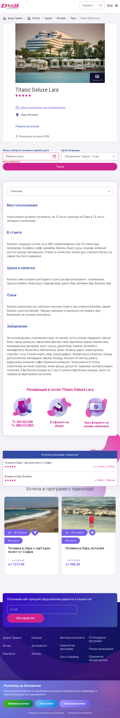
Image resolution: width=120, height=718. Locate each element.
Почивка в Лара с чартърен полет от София (28, 462)
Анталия (61, 18)
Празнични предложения (98, 649)
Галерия (60, 53)
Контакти (9, 645)
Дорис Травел (13, 18)
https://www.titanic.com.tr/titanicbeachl (42, 107)
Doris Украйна (69, 648)
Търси (60, 166)
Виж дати (13, 540)
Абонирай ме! (94, 609)
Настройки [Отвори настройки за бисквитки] (46, 703)
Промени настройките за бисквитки (46, 713)
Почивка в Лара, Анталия (18, 476)
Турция (48, 18)
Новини (36, 629)
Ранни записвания (101, 640)
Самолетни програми (67, 638)
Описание (16, 191)
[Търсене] (101, 5)
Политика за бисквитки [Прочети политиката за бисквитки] (79, 713)
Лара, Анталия (26, 115)
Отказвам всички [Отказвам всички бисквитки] (74, 703)
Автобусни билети (72, 629)
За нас (7, 637)
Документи (39, 637)
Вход (110, 5)
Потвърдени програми (97, 630)
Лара (73, 18)
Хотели (33, 18)
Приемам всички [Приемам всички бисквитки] (18, 703)
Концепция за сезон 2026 (32, 136)
